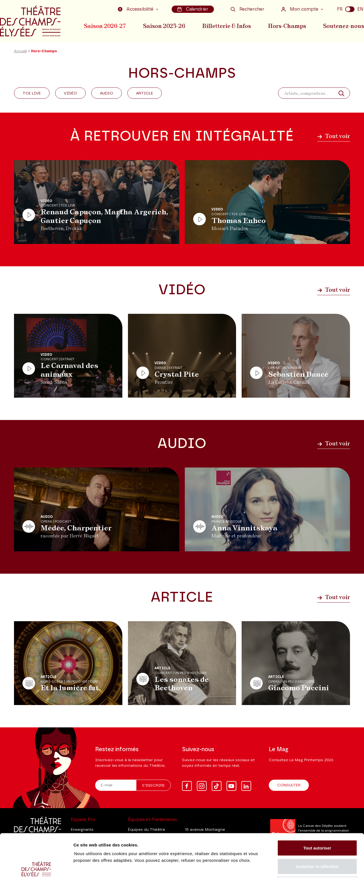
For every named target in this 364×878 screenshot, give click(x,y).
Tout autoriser (317, 804)
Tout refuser (317, 841)
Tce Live (32, 93)
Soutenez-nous (343, 26)
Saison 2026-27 (105, 26)
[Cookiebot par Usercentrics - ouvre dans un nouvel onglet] (36, 867)
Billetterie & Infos (226, 26)
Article (144, 93)
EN (360, 9)
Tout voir (333, 136)
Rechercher (247, 9)
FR (339, 9)
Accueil (20, 51)
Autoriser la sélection (317, 823)
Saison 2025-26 (164, 26)
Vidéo (70, 93)
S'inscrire (153, 785)
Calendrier (192, 9)
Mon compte (300, 9)
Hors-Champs (287, 26)
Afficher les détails (308, 867)
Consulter (288, 785)
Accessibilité (136, 9)
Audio (106, 93)
